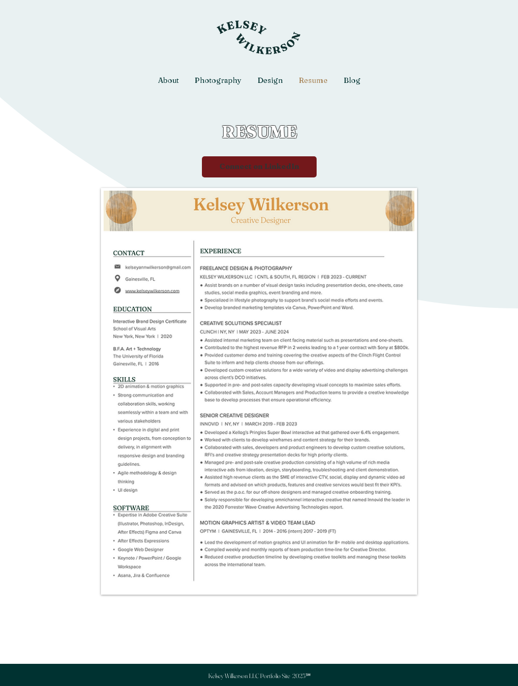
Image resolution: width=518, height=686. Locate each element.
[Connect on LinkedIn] (259, 166)
